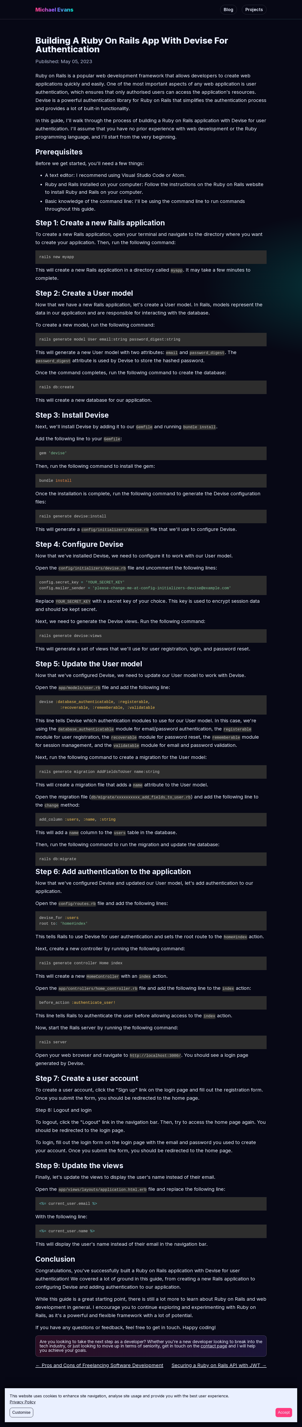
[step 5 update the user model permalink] (33, 663)
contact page (214, 1345)
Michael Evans (54, 9)
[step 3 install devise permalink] (33, 415)
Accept (284, 1412)
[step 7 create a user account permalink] (33, 1078)
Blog (228, 9)
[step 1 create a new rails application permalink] (33, 222)
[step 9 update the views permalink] (33, 1165)
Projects (254, 9)
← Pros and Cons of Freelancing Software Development (99, 1365)
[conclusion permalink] (33, 1259)
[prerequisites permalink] (33, 151)
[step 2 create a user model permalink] (33, 293)
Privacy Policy (23, 1402)
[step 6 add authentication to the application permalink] (33, 871)
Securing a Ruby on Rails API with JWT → (219, 1365)
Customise (21, 1412)
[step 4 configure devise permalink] (33, 544)
